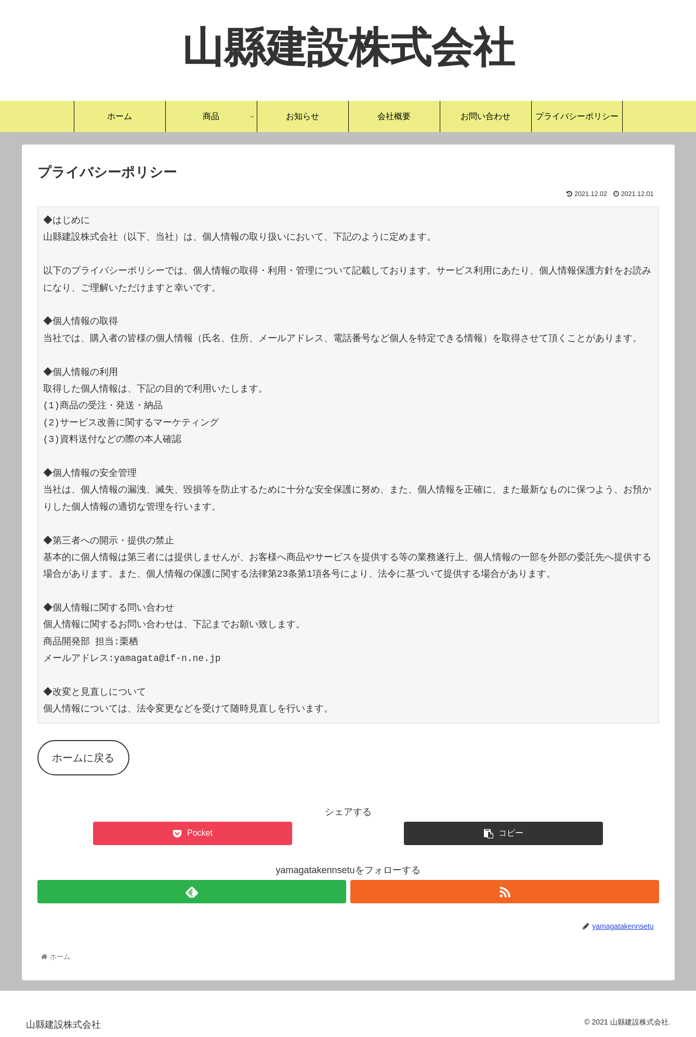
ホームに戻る (83, 757)
